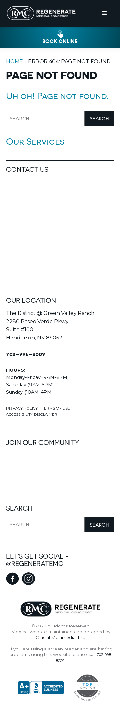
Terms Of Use (56, 408)
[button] (104, 13)
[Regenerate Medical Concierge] (60, 609)
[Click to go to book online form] (60, 37)
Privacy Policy (22, 408)
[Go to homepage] (41, 13)
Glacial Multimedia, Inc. (61, 637)
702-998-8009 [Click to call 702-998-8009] (25, 354)
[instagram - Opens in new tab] (28, 578)
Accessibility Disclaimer (31, 414)
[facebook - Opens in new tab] (12, 578)
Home (14, 61)
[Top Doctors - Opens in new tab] (84, 687)
